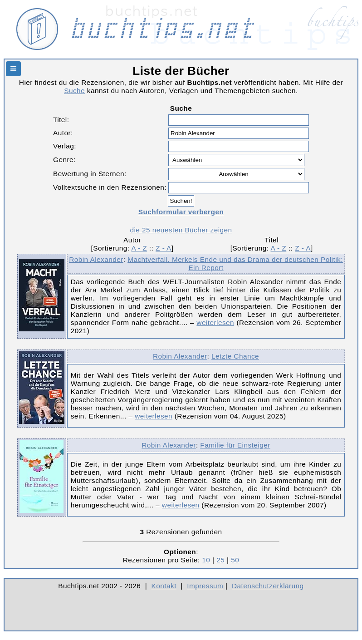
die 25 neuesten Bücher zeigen (181, 230)
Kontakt (164, 586)
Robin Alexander (96, 259)
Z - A (163, 248)
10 (206, 560)
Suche (74, 90)
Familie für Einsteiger (235, 445)
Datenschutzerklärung (268, 586)
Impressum (205, 586)
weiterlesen (215, 322)
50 (235, 560)
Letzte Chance (235, 356)
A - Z (139, 248)
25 (220, 560)
